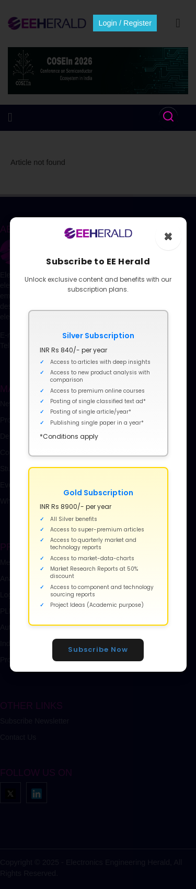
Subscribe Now (98, 649)
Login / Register (125, 23)
